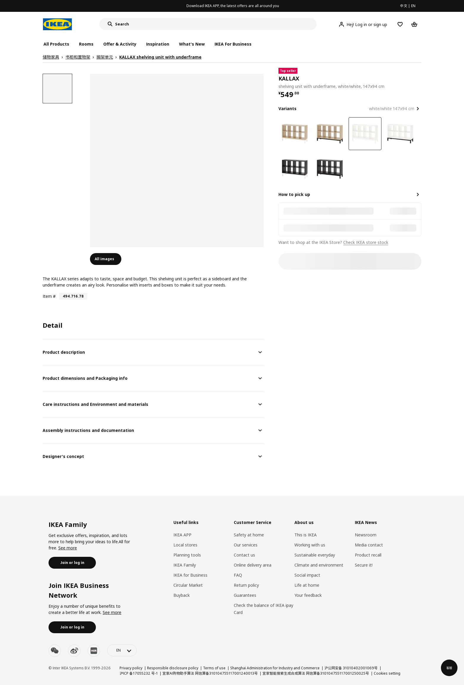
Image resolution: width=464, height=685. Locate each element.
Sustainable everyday (314, 555)
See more (67, 548)
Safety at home (249, 535)
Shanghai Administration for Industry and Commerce (275, 667)
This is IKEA (305, 535)
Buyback (181, 595)
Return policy (246, 585)
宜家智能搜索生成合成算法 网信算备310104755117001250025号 (315, 673)
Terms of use (214, 667)
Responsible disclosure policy (172, 667)
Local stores (185, 545)
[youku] (94, 650)
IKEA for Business (190, 575)
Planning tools (187, 555)
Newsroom (365, 535)
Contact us (244, 555)
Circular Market (188, 585)
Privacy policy (131, 667)
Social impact (307, 575)
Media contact (369, 545)
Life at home (306, 585)
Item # (49, 296)
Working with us (309, 545)
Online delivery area (252, 565)
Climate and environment (318, 565)
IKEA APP (182, 535)
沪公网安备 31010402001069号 (351, 667)
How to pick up (294, 194)
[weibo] (74, 650)
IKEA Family (184, 565)
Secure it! (364, 565)
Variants (287, 108)
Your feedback (308, 595)
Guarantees (245, 595)
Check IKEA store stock (365, 242)
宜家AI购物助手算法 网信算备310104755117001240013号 (210, 673)
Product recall (368, 555)
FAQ (238, 575)
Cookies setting (387, 673)
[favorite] (419, 79)
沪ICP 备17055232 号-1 (139, 673)
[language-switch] (122, 650)
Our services (245, 545)
